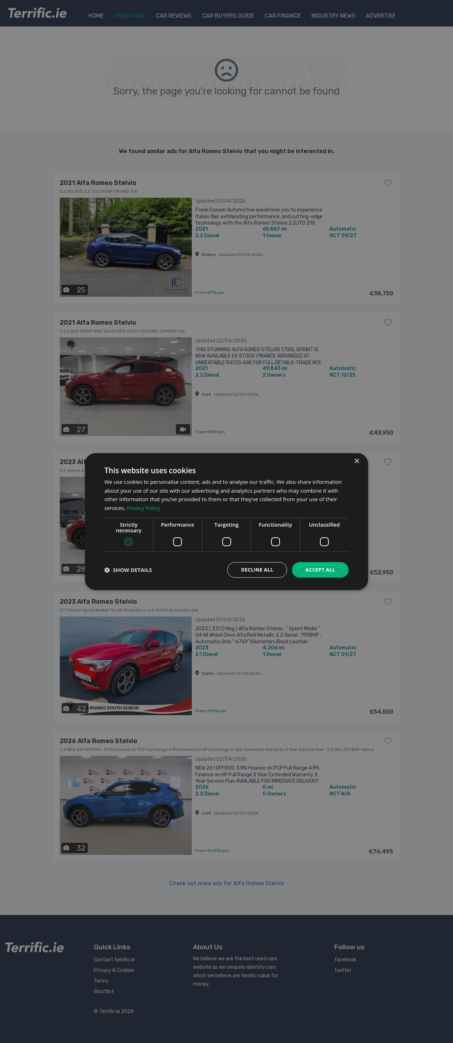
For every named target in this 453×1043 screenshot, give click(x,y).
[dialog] (226, 521)
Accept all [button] (320, 569)
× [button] (356, 461)
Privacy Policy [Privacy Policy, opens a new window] (143, 507)
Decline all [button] (256, 569)
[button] (128, 570)
